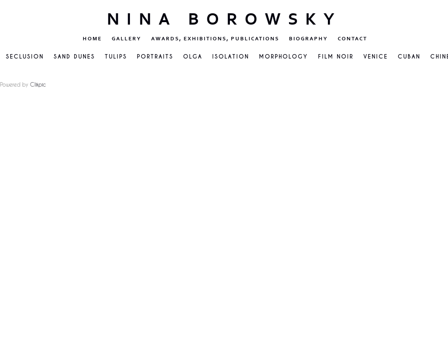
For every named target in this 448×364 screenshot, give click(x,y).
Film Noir (335, 56)
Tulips (116, 56)
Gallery (126, 38)
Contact (352, 38)
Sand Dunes (74, 56)
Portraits (155, 56)
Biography (308, 38)
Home (92, 38)
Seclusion (25, 56)
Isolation (230, 56)
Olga (192, 56)
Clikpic (38, 84)
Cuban (409, 56)
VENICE (375, 56)
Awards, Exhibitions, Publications (215, 38)
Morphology (283, 56)
